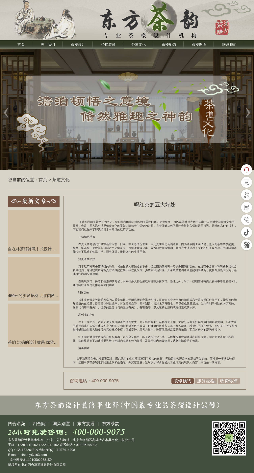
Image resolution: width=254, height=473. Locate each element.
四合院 (39, 423)
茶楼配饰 (169, 44)
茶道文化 (138, 44)
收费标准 (229, 380)
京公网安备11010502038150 (30, 459)
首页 (21, 44)
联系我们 (229, 44)
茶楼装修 (108, 44)
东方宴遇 (86, 423)
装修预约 (182, 380)
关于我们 (48, 44)
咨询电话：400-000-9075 (94, 380)
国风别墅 (61, 423)
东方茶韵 (110, 423)
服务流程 (206, 380)
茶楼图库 (199, 44)
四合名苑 (16, 423)
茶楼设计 (78, 44)
